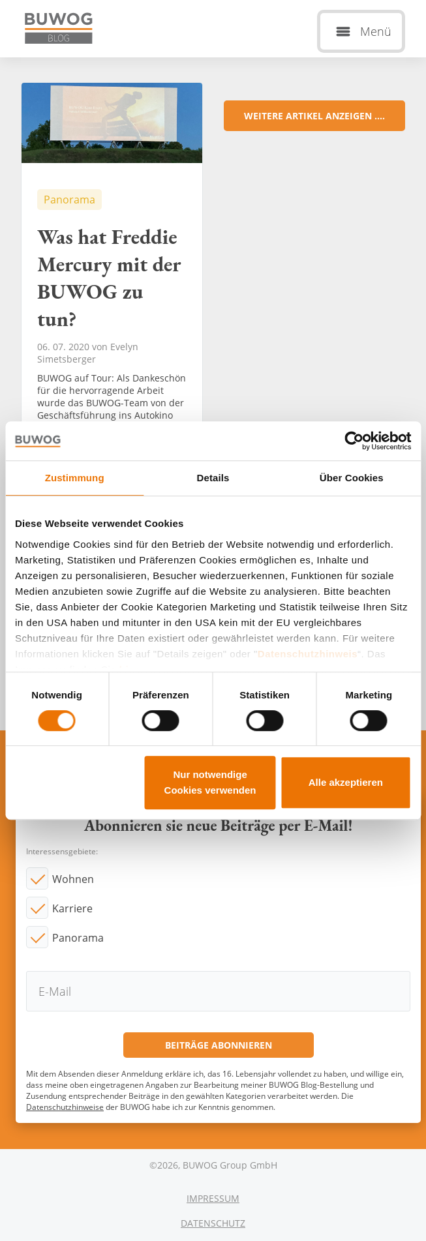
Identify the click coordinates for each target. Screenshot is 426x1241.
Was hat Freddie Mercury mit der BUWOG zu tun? (112, 287)
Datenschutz (213, 1223)
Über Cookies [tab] (352, 477)
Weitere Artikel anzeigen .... (314, 116)
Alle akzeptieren (346, 782)
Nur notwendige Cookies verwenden (210, 782)
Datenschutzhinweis (308, 653)
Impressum (213, 1198)
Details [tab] (213, 477)
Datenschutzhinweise (65, 1107)
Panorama (78, 938)
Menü (375, 31)
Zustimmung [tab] (74, 477)
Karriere (72, 908)
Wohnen (73, 879)
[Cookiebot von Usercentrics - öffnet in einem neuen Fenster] (354, 441)
